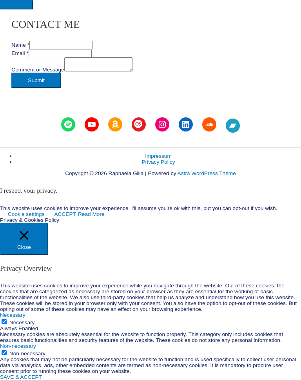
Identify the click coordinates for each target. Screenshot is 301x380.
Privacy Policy (158, 162)
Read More (91, 214)
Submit (36, 80)
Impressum (158, 156)
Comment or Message (37, 70)
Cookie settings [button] (26, 214)
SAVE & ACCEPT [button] (21, 377)
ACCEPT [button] (65, 214)
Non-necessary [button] (18, 346)
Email (19, 53)
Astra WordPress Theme (207, 173)
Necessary (22, 322)
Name (20, 45)
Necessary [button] (12, 315)
